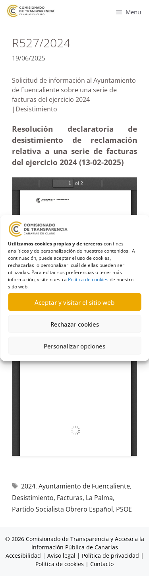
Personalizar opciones (74, 346)
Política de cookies (88, 279)
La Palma (99, 497)
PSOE (124, 509)
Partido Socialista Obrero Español (62, 509)
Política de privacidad (110, 555)
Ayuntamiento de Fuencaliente (84, 486)
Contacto (102, 564)
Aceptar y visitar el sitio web (74, 302)
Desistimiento (33, 497)
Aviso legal (61, 555)
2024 (28, 486)
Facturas (70, 497)
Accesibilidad (24, 555)
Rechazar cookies (74, 324)
